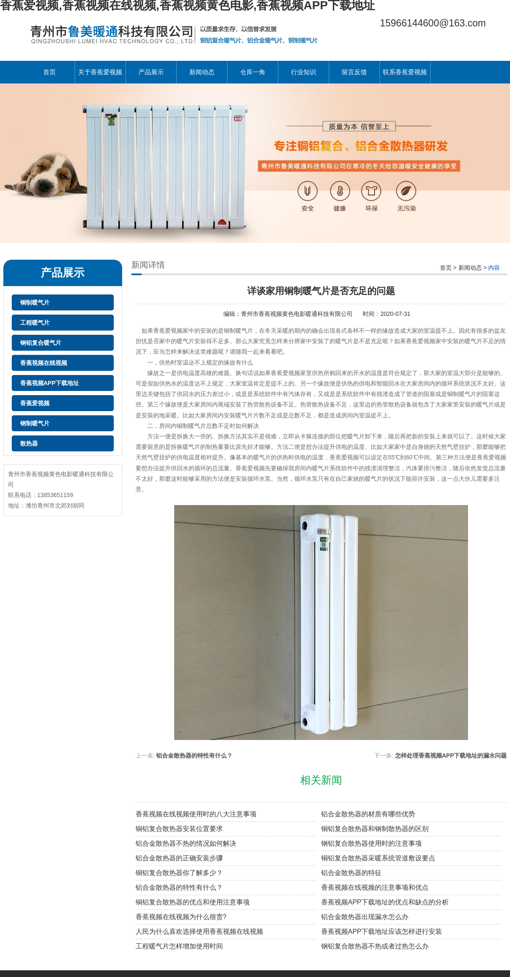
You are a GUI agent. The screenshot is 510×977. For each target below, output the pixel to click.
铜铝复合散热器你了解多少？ (179, 872)
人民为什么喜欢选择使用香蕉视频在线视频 (199, 931)
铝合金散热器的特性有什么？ (179, 887)
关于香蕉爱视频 (100, 72)
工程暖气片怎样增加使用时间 (179, 946)
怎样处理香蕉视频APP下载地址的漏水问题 (451, 755)
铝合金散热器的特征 (351, 872)
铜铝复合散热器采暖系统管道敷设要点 (378, 858)
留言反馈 (354, 72)
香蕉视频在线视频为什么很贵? (181, 916)
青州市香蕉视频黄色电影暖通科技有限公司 (297, 313)
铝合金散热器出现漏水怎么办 (364, 916)
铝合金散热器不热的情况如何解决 (186, 843)
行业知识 (303, 72)
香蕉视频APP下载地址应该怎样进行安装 (381, 931)
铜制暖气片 (35, 302)
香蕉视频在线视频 (43, 363)
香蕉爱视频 (35, 403)
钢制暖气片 (35, 423)
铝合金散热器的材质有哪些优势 (368, 814)
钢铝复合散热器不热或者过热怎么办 (375, 946)
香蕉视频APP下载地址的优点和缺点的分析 (385, 902)
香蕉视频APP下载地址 (49, 383)
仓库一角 (252, 72)
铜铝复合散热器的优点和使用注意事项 (193, 902)
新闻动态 (201, 72)
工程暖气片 (35, 322)
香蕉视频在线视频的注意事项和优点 (375, 887)
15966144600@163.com (433, 23)
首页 (49, 72)
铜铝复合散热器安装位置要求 (179, 828)
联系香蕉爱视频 (405, 72)
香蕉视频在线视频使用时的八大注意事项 (196, 814)
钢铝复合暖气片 (40, 342)
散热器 (29, 443)
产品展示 (151, 72)
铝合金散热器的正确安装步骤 (179, 858)
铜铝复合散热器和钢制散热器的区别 (375, 828)
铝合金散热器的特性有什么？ (194, 755)
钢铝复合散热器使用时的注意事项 (371, 843)
